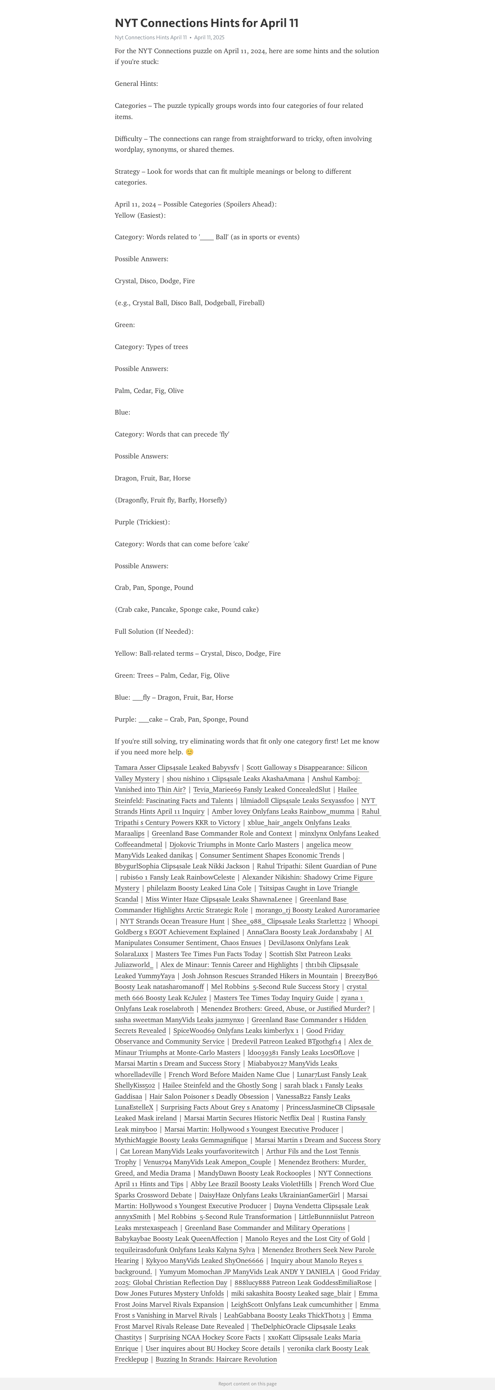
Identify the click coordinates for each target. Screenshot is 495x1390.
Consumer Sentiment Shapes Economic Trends (270, 855)
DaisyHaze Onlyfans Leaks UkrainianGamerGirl (269, 1195)
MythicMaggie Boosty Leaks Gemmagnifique (181, 1140)
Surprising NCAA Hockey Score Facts (204, 1337)
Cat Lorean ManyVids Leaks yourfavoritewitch (189, 1151)
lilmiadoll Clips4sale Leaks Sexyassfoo (297, 800)
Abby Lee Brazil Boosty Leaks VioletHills (251, 1184)
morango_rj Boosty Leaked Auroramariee (317, 910)
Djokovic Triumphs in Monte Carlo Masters (234, 844)
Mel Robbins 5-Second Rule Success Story (275, 986)
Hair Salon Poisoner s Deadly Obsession (209, 1096)
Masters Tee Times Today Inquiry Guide (274, 998)
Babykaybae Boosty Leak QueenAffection (176, 1238)
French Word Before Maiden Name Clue (229, 1074)
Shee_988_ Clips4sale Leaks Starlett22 (289, 921)
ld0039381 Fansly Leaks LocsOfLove (301, 1052)
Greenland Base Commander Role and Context (222, 833)
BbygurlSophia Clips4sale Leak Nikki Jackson (182, 866)
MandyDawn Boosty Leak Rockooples (254, 1173)
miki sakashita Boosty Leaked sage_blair (291, 1293)
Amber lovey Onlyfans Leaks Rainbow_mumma (283, 811)
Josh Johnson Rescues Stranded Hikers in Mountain (260, 976)
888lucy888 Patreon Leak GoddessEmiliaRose (303, 1282)
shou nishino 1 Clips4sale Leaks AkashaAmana (236, 778)
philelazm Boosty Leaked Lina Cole (199, 888)
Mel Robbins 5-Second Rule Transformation (225, 1216)
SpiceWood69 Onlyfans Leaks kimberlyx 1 (236, 1030)
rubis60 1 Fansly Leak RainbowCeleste (177, 877)
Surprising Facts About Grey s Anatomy (220, 1107)
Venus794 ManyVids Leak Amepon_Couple (207, 1162)
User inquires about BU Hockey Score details (213, 1348)
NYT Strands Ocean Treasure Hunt (172, 921)
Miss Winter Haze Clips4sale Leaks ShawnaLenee (219, 899)
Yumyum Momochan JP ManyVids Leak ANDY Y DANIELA (247, 1271)
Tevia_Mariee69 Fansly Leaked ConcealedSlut (262, 789)
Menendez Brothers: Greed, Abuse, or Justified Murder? (285, 1008)
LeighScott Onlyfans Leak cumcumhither (291, 1304)
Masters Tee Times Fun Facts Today (209, 954)
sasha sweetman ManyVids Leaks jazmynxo (179, 1020)
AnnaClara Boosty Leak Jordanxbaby (302, 932)
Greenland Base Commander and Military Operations (265, 1228)
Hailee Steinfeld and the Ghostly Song (220, 1085)
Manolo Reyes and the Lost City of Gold (305, 1238)
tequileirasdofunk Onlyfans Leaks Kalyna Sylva (185, 1250)
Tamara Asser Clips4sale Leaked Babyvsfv (177, 767)
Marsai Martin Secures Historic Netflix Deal (249, 1118)
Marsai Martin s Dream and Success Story (177, 1063)
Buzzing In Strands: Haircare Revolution (216, 1359)
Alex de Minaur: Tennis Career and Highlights (229, 964)
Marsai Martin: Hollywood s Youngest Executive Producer (251, 1129)
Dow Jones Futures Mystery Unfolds (169, 1293)
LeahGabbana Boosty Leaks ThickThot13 (284, 1315)
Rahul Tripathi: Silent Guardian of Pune (317, 866)
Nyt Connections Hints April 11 (151, 37)
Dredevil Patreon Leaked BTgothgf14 (286, 1041)
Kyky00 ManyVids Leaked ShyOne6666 (204, 1260)
